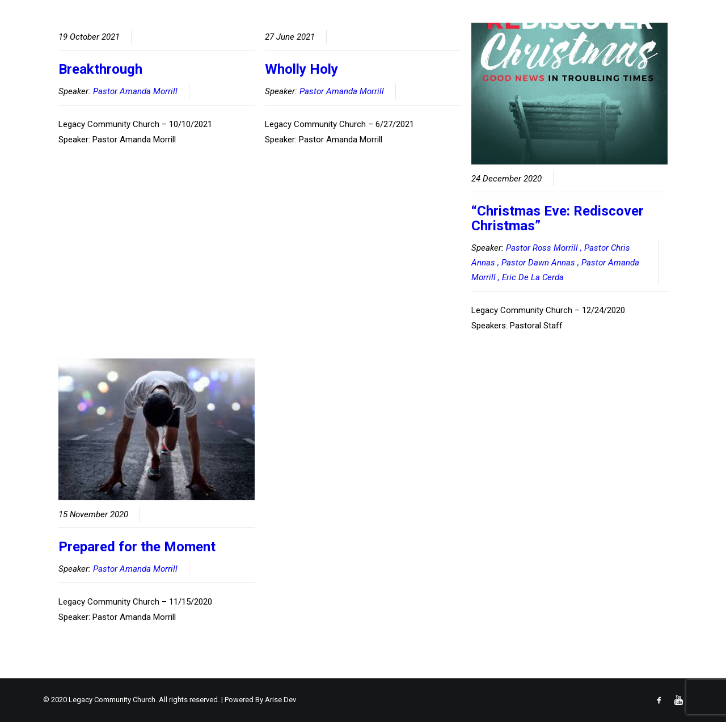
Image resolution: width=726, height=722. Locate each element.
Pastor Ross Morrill (542, 248)
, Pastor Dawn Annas (536, 262)
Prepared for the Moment (137, 547)
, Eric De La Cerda (531, 277)
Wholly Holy (301, 69)
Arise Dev (280, 699)
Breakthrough (100, 69)
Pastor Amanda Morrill (135, 91)
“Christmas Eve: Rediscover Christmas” (557, 218)
